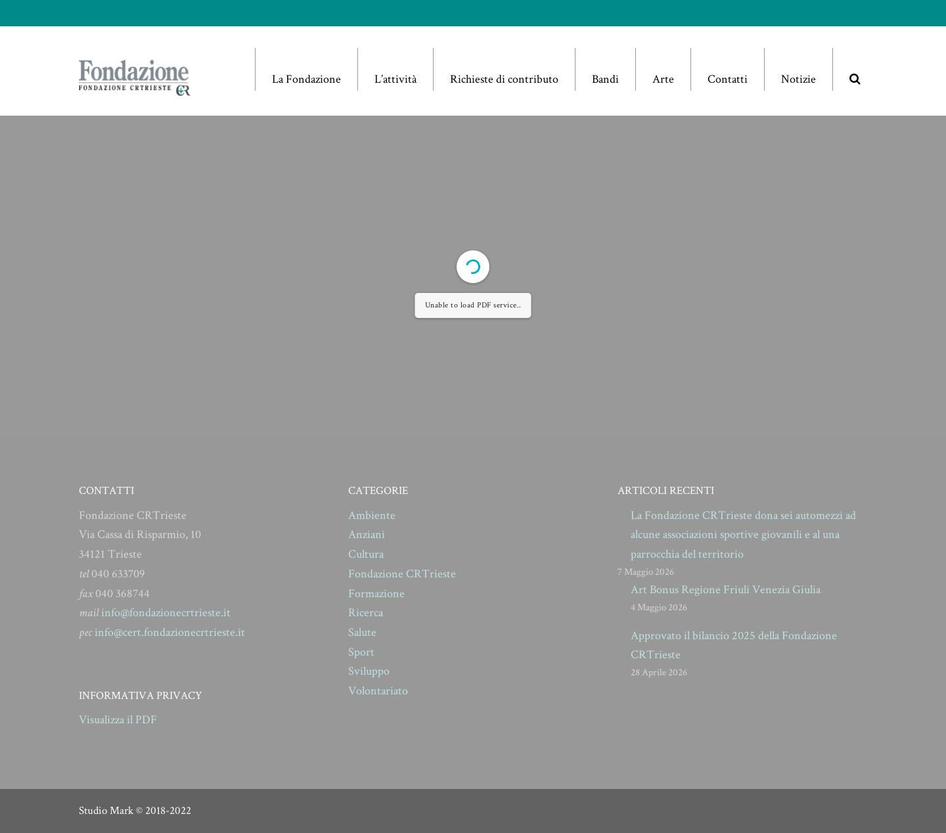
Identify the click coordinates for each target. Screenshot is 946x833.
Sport (361, 652)
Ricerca (365, 612)
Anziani (366, 534)
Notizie (798, 79)
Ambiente (371, 515)
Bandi (605, 79)
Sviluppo (369, 671)
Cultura (366, 554)
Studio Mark (106, 810)
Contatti (728, 79)
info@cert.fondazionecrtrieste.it (170, 632)
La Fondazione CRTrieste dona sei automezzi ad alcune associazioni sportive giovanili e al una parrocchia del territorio (743, 535)
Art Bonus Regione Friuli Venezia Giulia (726, 589)
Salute (362, 632)
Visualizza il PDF (118, 719)
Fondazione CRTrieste (402, 573)
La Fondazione (306, 79)
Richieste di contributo (504, 79)
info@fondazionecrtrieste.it (166, 612)
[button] (854, 69)
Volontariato (378, 690)
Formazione (376, 593)
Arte (663, 79)
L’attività (395, 79)
